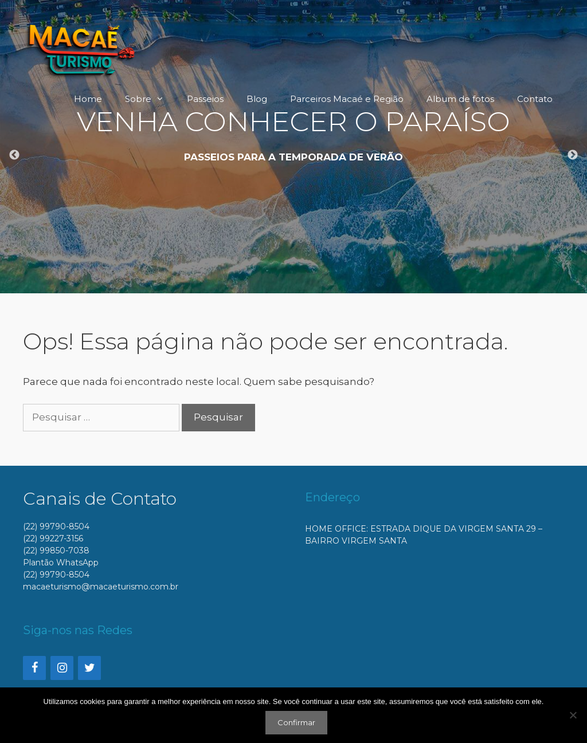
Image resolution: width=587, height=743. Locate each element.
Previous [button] (14, 155)
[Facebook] (34, 668)
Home (88, 98)
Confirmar (296, 722)
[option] (293, 146)
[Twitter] (89, 668)
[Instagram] (61, 668)
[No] (572, 715)
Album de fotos (460, 98)
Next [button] (572, 155)
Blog (256, 98)
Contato (535, 98)
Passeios (205, 98)
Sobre (150, 99)
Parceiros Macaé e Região (347, 98)
